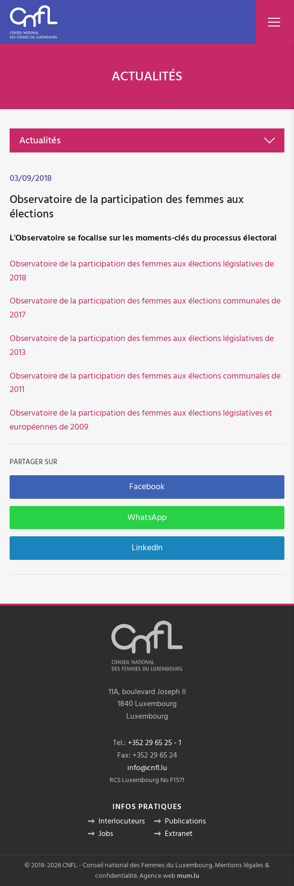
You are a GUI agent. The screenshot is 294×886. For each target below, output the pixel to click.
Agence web (157, 876)
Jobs (105, 833)
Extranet (179, 833)
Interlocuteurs (121, 821)
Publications (185, 821)
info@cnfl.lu (147, 767)
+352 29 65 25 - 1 (154, 742)
